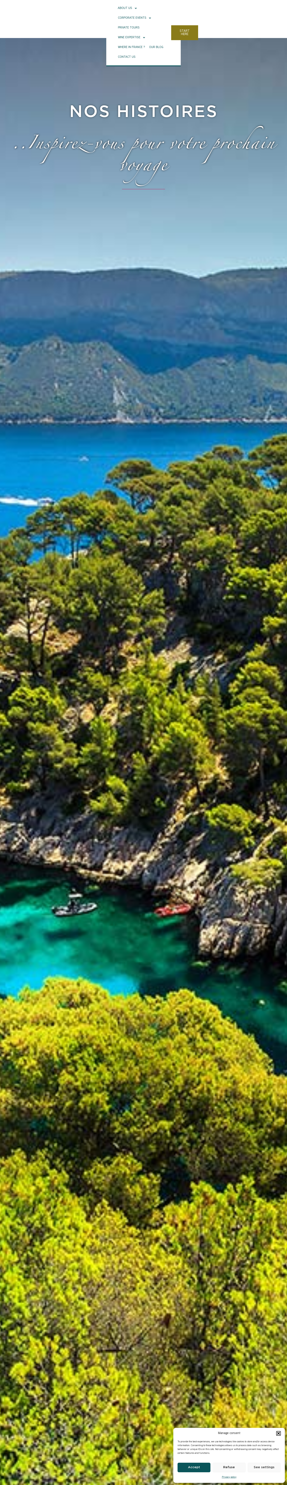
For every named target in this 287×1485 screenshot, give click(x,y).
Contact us (240, 11)
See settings (264, 1467)
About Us (73, 12)
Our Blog (220, 11)
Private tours (135, 11)
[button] (278, 1433)
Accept (194, 1467)
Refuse (229, 1467)
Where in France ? (195, 11)
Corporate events (104, 12)
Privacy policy (229, 1477)
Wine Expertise (164, 12)
